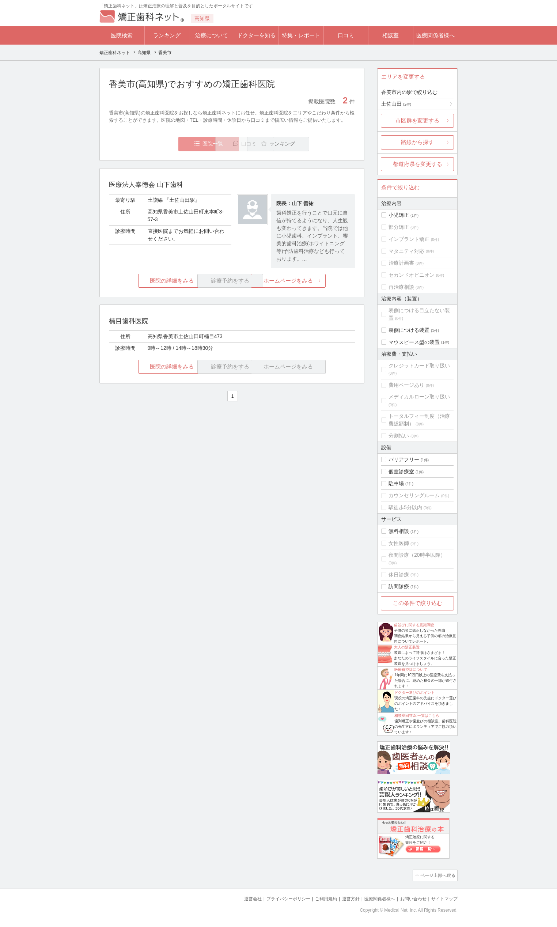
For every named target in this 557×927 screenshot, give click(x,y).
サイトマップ (443, 898)
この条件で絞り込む (417, 603)
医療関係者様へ (435, 35)
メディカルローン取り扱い (419, 397)
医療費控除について (410, 669)
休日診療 (399, 575)
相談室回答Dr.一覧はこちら (416, 716)
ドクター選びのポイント (414, 692)
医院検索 (122, 35)
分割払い (399, 436)
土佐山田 (396, 104)
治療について (211, 35)
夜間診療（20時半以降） (417, 555)
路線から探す (417, 142)
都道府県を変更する (417, 164)
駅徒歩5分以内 (405, 507)
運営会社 (238, 898)
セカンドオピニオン (412, 275)
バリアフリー (404, 459)
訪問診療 (399, 586)
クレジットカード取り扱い (419, 365)
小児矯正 (399, 215)
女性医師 (399, 543)
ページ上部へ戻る (436, 875)
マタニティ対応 (406, 251)
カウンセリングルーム (414, 495)
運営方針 (343, 898)
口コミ (346, 35)
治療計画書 (401, 263)
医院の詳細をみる (150, 281)
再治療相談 (401, 287)
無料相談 (399, 531)
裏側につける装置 (409, 330)
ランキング (167, 35)
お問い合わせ (410, 898)
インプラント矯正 (409, 239)
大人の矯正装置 (407, 647)
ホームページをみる (314, 281)
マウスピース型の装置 (414, 342)
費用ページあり (406, 385)
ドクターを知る (256, 35)
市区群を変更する (417, 120)
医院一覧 (159, 144)
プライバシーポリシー (276, 898)
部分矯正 (399, 227)
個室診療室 (401, 471)
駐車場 (396, 484)
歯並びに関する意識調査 (414, 625)
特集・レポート (301, 35)
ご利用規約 (317, 898)
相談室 (390, 35)
